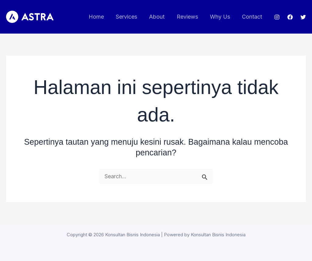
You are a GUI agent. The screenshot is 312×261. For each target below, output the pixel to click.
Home (101, 16)
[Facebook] (290, 17)
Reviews (189, 16)
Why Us (221, 16)
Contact (253, 16)
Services (131, 16)
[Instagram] (277, 17)
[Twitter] (303, 17)
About (160, 16)
